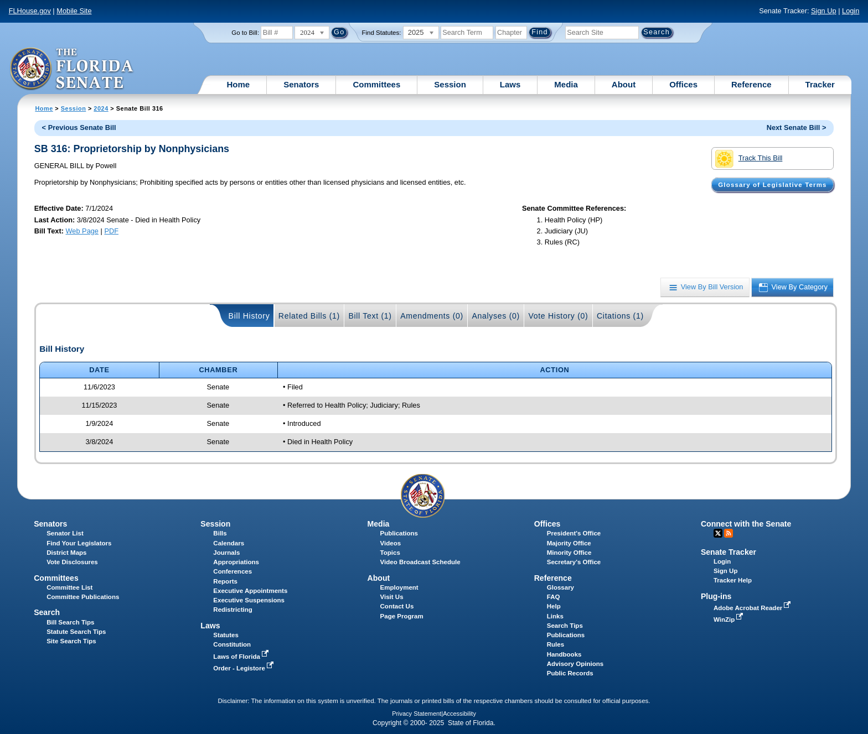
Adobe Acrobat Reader (753, 608)
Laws (510, 84)
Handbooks (564, 654)
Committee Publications (82, 597)
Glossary (560, 587)
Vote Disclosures (72, 562)
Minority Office (569, 552)
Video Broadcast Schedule (420, 562)
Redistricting (232, 609)
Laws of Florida (242, 656)
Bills (219, 533)
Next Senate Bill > (796, 127)
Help (554, 606)
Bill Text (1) (369, 315)
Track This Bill (748, 159)
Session (450, 84)
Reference (751, 84)
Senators (301, 84)
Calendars (228, 543)
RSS (728, 533)
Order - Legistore (244, 668)
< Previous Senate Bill (79, 127)
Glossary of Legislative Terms (772, 184)
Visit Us (392, 597)
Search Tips (565, 625)
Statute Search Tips (76, 631)
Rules (555, 644)
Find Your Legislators (78, 543)
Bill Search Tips (70, 622)
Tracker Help (733, 580)
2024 (101, 108)
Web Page (82, 231)
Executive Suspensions (249, 600)
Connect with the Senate (746, 523)
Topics (390, 552)
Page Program (401, 616)
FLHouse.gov (30, 11)
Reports (225, 581)
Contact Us (397, 606)
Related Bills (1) (309, 315)
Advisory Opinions (575, 663)
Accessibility (459, 713)
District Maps (66, 552)
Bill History (249, 315)
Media (566, 84)
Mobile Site (73, 11)
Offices (683, 84)
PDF (111, 231)
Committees (376, 84)
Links (555, 616)
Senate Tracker (728, 552)
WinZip (729, 619)
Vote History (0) (558, 315)
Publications (399, 533)
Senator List (65, 533)
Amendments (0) (431, 315)
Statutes (225, 635)
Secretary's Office (574, 562)
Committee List (69, 587)
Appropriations (236, 562)
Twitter (718, 533)
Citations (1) (620, 315)
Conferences (232, 571)
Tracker (820, 84)
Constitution (232, 644)
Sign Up (823, 11)
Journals (226, 552)
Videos (390, 543)
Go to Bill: (245, 32)
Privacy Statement (416, 713)
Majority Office (569, 543)
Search (47, 612)
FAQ (553, 597)
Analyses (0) (496, 315)
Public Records (570, 673)
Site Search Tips (71, 641)
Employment (399, 587)
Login (850, 11)
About (624, 84)
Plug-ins (716, 596)
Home (238, 84)
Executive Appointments (250, 590)
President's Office (574, 533)
